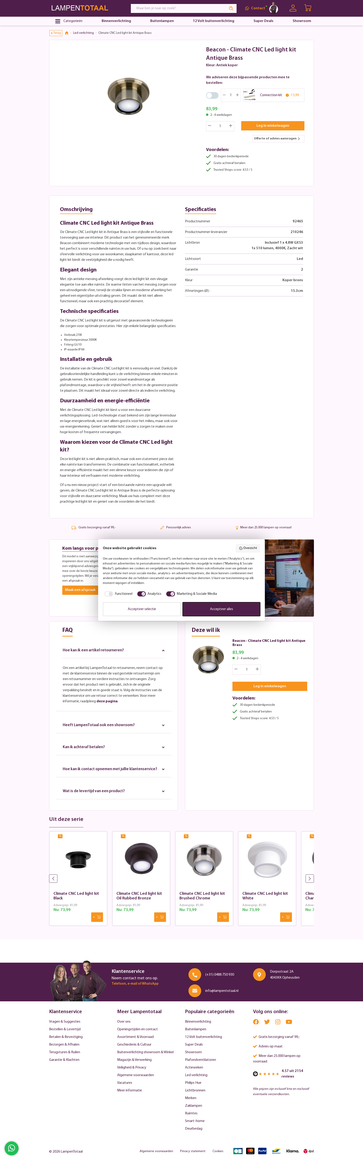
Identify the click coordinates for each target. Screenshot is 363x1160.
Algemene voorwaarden (135, 1075)
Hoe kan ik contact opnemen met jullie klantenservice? (113, 774)
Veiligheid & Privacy (131, 1067)
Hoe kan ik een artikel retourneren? (113, 650)
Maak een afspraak (81, 590)
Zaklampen (193, 1106)
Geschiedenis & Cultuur (134, 1045)
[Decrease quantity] (209, 126)
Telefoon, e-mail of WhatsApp (135, 984)
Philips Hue (193, 1083)
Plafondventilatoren (200, 1060)
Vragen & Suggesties (64, 1022)
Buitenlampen (195, 1029)
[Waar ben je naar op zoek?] (178, 8)
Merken (190, 1098)
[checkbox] (117, 594)
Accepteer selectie (142, 609)
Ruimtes (191, 1113)
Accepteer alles (221, 609)
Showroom (193, 1052)
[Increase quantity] (230, 126)
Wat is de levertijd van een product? (113, 799)
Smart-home (195, 1121)
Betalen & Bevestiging (66, 1037)
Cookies (218, 1151)
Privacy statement (192, 1151)
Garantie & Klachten (64, 1060)
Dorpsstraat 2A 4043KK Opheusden (285, 975)
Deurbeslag (193, 1129)
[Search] (231, 8)
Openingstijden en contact (137, 1029)
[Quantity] (220, 126)
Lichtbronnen (195, 1090)
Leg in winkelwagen (273, 126)
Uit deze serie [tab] (66, 828)
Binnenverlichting (198, 1022)
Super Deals (194, 1045)
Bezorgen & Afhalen (64, 1045)
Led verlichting (196, 1075)
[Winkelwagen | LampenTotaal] (308, 8)
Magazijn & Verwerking (134, 1060)
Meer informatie (129, 1090)
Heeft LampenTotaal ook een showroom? (113, 726)
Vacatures (124, 1083)
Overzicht (248, 548)
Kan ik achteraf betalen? (113, 749)
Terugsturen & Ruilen (64, 1052)
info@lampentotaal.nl (221, 991)
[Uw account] (293, 8)
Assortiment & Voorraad (135, 1037)
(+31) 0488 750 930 (219, 975)
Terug (56, 33)
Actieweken (194, 1067)
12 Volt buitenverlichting (203, 1037)
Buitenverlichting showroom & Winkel (145, 1052)
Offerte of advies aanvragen (277, 138)
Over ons (124, 1022)
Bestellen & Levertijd (65, 1029)
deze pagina (107, 702)
